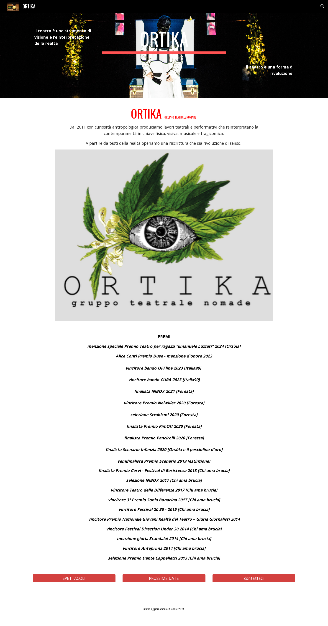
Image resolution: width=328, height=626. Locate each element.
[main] (63, 37)
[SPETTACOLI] (74, 578)
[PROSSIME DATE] (164, 578)
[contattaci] (254, 578)
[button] (322, 6)
